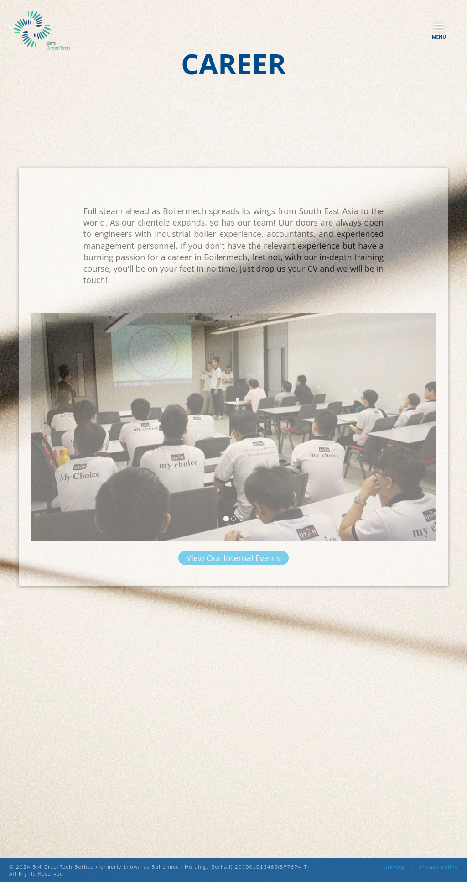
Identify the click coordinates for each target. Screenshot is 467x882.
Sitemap (393, 867)
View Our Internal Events (233, 564)
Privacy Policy (438, 867)
